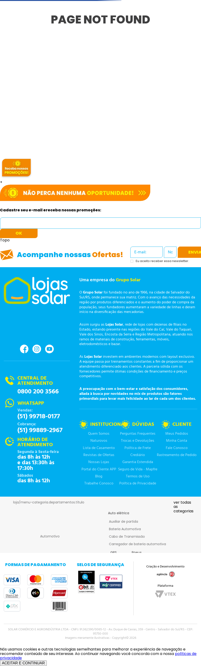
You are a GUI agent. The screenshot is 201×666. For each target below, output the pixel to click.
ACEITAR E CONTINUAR (23, 663)
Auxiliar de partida (123, 521)
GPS (113, 552)
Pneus (137, 552)
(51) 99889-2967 (39, 430)
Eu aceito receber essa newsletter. (162, 261)
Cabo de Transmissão (127, 536)
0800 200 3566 (38, 391)
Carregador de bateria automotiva (137, 544)
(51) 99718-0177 (38, 416)
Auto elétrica (118, 513)
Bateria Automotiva (125, 529)
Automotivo (50, 536)
